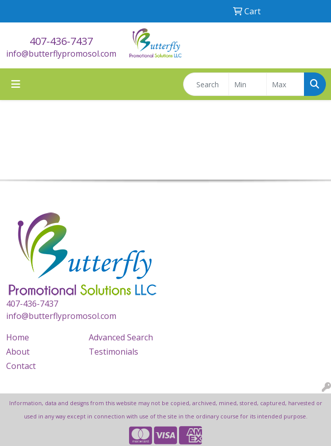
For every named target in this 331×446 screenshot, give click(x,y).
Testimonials (113, 351)
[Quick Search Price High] (285, 84)
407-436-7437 (61, 41)
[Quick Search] (206, 84)
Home (17, 337)
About (18, 351)
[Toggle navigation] (16, 84)
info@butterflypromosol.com (61, 53)
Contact (21, 365)
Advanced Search (121, 337)
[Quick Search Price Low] (247, 84)
